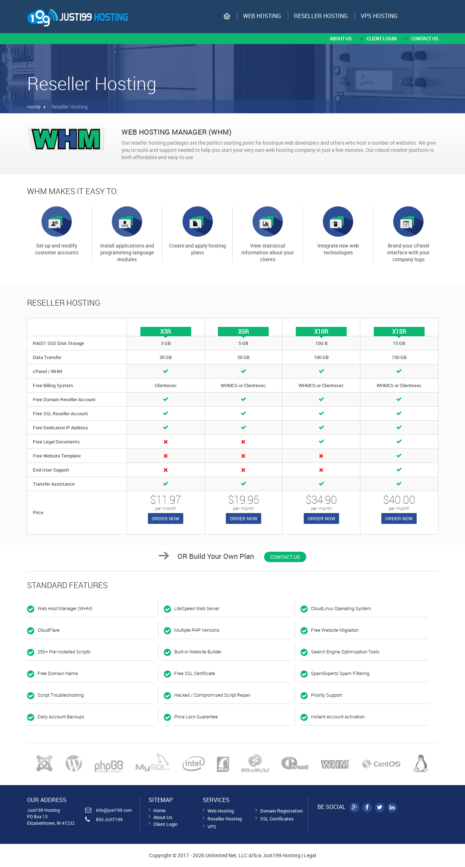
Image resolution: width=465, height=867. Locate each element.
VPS (211, 826)
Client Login (165, 824)
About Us (162, 817)
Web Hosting (262, 16)
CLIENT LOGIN (381, 38)
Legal (310, 855)
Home (33, 106)
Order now (165, 518)
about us (341, 38)
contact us (424, 38)
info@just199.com (114, 810)
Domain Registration (281, 810)
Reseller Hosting (321, 16)
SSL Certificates (277, 818)
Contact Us (285, 556)
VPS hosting (379, 16)
